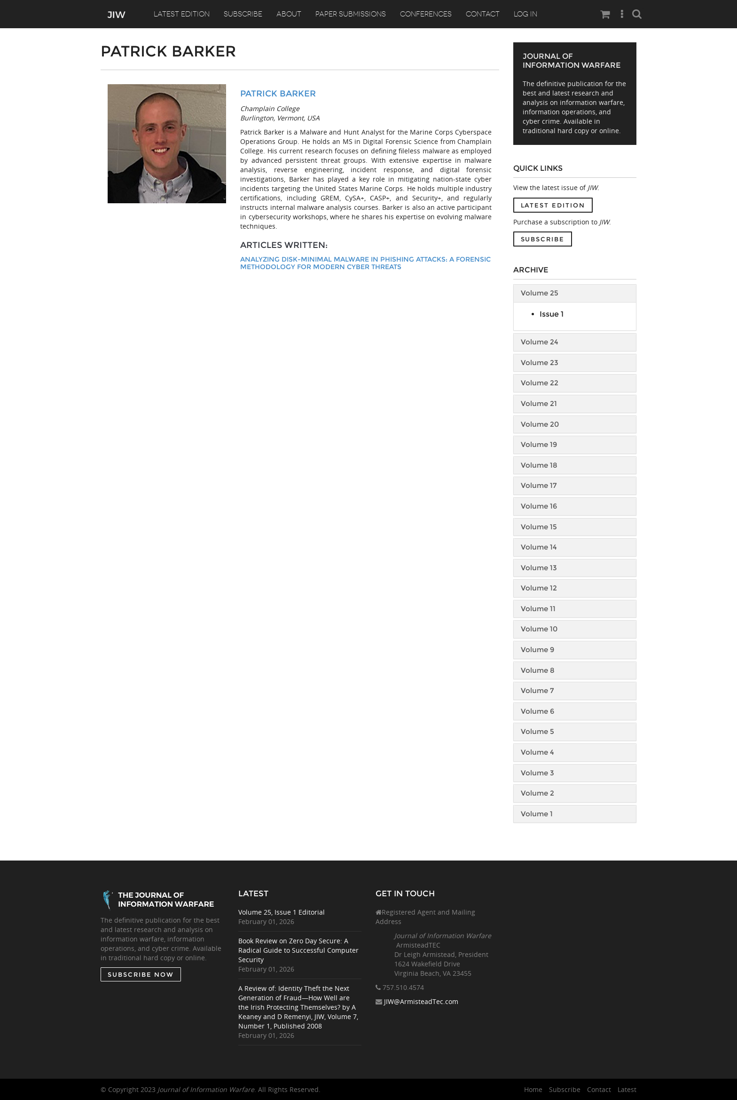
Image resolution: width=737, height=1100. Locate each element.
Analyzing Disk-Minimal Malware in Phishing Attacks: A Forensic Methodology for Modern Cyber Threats (365, 263)
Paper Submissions (352, 14)
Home (533, 1089)
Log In (529, 14)
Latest (627, 1089)
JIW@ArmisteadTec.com (421, 1001)
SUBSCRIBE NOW (141, 974)
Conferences (428, 14)
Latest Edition (182, 14)
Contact (485, 14)
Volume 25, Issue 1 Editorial (281, 912)
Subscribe (244, 14)
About (290, 14)
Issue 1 (552, 314)
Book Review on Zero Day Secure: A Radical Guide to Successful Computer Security (298, 950)
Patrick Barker (278, 93)
